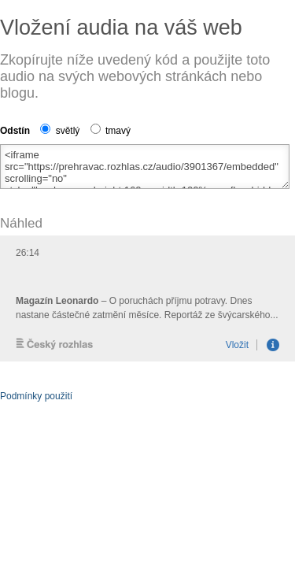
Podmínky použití (36, 396)
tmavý (110, 130)
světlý (59, 130)
